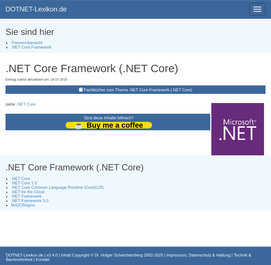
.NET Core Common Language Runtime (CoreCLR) (57, 187)
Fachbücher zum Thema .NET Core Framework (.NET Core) (138, 90)
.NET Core (25, 104)
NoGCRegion (23, 205)
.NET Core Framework (31, 47)
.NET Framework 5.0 (29, 200)
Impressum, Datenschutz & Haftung (198, 255)
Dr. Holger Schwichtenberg (119, 255)
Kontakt (42, 259)
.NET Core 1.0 (24, 183)
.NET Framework (26, 196)
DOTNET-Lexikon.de (36, 9)
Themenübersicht (26, 42)
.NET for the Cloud (28, 192)
